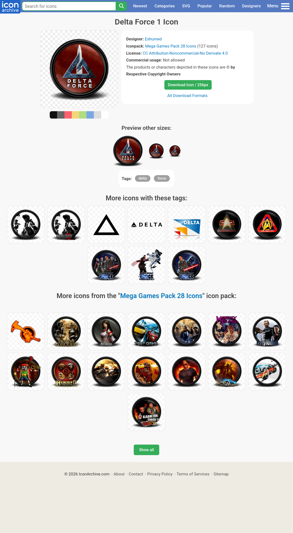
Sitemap (221, 474)
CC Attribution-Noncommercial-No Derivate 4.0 (185, 53)
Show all (146, 450)
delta (143, 178)
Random (227, 5)
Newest (140, 5)
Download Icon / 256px (188, 85)
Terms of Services (193, 474)
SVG (186, 5)
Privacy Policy (159, 474)
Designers (251, 5)
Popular (204, 5)
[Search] (121, 6)
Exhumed (153, 38)
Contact (136, 474)
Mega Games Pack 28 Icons (170, 46)
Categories (165, 5)
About (119, 474)
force (162, 178)
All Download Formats (187, 95)
